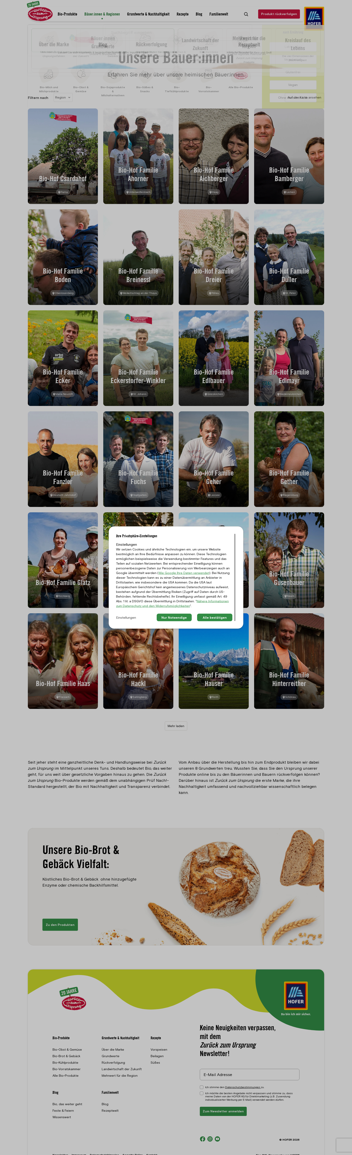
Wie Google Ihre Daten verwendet (183, 572)
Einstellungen (126, 617)
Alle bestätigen (215, 617)
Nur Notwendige (174, 617)
